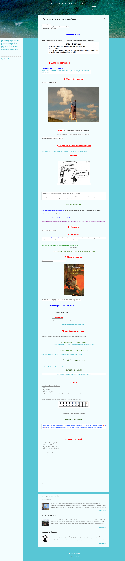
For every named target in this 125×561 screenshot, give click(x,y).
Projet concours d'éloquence (9, 43)
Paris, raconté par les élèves (9, 45)
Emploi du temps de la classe (9, 46)
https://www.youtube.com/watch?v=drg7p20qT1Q (74, 324)
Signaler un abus (5, 59)
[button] (105, 19)
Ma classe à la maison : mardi (9, 49)
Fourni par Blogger (74, 553)
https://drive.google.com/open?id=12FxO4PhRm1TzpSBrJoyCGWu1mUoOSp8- (62, 354)
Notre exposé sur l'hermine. (49, 532)
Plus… (94, 10)
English (3, 48)
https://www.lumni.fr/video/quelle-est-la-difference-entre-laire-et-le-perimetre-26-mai (64, 151)
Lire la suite (102, 511)
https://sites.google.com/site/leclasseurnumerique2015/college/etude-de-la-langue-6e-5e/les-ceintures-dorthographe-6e (73, 221)
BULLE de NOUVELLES (48, 516)
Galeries (78, 556)
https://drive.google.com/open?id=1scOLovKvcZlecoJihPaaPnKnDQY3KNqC (73, 344)
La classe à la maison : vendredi (10, 40)
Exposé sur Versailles (47, 500)
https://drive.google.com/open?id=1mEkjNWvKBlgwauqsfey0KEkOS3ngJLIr (61, 366)
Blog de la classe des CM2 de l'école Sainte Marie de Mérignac (65, 3)
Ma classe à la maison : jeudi (9, 42)
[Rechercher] (108, 4)
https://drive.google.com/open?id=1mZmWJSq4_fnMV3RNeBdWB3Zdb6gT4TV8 (74, 374)
